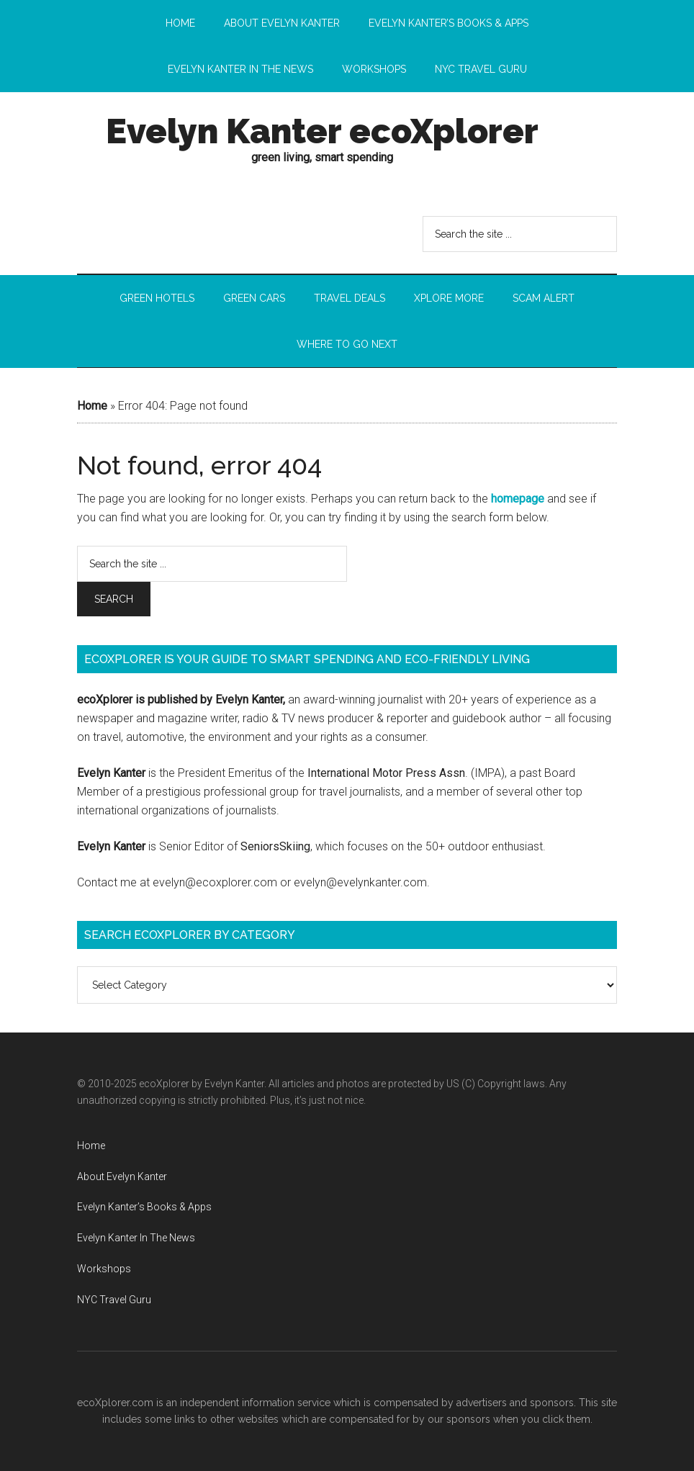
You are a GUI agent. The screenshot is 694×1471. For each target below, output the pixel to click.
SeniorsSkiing (275, 846)
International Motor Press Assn (386, 773)
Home (92, 406)
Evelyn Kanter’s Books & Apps (144, 1207)
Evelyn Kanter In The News (136, 1237)
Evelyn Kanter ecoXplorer (322, 131)
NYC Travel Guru (114, 1299)
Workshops (104, 1268)
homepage (517, 498)
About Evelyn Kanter (122, 1176)
